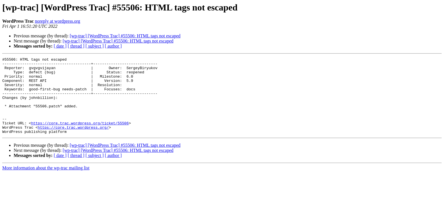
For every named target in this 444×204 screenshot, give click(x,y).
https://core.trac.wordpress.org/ (73, 141)
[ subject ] (95, 46)
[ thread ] (76, 46)
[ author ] (113, 46)
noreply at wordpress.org (57, 21)
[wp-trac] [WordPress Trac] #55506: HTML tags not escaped (125, 35)
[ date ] (60, 46)
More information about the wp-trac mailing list (46, 183)
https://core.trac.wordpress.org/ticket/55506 (79, 136)
